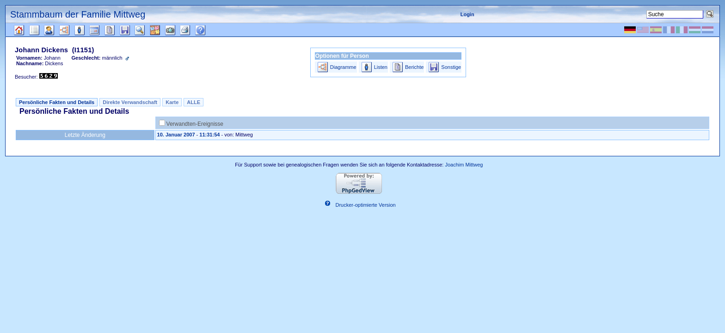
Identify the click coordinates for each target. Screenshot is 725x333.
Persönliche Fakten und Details (56, 102)
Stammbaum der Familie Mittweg (77, 14)
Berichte (414, 67)
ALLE (193, 102)
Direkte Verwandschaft (130, 102)
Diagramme (343, 67)
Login (467, 14)
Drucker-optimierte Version (366, 205)
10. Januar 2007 (176, 134)
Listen (380, 67)
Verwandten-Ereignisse (194, 124)
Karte (172, 102)
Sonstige (451, 67)
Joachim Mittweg (464, 164)
